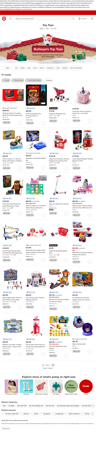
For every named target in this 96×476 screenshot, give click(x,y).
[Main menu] (10, 19)
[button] (31, 108)
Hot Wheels (6, 255)
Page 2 (50, 368)
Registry (8, 9)
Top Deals (44, 7)
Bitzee (74, 346)
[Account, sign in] (83, 19)
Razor (51, 206)
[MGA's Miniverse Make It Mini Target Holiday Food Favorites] (36, 251)
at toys (34, 414)
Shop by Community (55, 5)
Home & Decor (49, 1)
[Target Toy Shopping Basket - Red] (59, 252)
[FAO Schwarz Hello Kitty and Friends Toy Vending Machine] (36, 346)
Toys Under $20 (21, 405)
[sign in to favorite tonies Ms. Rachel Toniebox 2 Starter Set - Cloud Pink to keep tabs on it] (90, 121)
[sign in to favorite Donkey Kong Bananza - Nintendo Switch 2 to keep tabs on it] (43, 123)
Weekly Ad (63, 7)
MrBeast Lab (6, 348)
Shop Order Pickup (73, 7)
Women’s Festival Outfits (33, 7)
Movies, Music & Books (78, 3)
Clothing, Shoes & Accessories (35, 1)
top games (45, 414)
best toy (25, 414)
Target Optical (66, 5)
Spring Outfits (9, 7)
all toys (85, 414)
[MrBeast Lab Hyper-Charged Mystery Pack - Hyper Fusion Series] (13, 346)
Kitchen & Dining (59, 1)
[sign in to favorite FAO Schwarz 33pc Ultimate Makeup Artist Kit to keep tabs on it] (43, 307)
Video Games (66, 3)
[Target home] (4, 18)
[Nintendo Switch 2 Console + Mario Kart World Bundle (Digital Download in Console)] (13, 114)
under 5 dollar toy (72, 414)
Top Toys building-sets (36, 405)
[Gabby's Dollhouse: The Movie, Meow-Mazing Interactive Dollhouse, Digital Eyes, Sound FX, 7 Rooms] (36, 207)
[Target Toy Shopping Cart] (59, 114)
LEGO (4, 163)
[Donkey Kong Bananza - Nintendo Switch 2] (36, 115)
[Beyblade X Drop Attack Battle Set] (36, 159)
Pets (33, 5)
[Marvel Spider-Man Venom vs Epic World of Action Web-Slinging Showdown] (13, 299)
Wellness (31, 3)
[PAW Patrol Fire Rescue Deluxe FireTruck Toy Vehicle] (83, 254)
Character (50, 68)
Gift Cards (29, 5)
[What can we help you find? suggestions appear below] (45, 19)
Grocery (83, 1)
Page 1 (45, 368)
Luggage (37, 3)
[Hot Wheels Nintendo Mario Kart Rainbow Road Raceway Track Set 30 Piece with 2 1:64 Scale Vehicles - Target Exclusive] (13, 252)
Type (57, 68)
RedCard (13, 9)
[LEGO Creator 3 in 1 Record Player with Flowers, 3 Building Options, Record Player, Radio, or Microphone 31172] (13, 160)
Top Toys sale (50, 405)
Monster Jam (53, 303)
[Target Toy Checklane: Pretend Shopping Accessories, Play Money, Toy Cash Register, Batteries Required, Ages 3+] (59, 160)
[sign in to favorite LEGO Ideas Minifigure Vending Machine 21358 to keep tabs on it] (90, 168)
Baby (8, 3)
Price (35, 68)
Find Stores (28, 9)
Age (29, 68)
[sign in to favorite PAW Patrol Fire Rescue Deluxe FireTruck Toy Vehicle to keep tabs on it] (90, 262)
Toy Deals (11, 405)
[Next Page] (92, 405)
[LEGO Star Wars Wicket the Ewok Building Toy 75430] (13, 205)
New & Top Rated (76, 68)
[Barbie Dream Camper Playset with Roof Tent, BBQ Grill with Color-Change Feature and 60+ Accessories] (83, 207)
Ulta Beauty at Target (42, 5)
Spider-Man (6, 301)
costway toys (58, 414)
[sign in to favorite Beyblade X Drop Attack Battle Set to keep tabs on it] (43, 168)
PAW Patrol (75, 256)
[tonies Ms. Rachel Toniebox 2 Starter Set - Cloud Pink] (83, 112)
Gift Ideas (22, 5)
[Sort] (15, 68)
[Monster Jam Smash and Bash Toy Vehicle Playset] (59, 300)
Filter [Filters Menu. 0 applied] (6, 68)
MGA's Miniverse (31, 254)
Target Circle (20, 9)
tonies (74, 115)
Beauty (12, 3)
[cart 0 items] (92, 19)
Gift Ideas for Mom (19, 1)
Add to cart (6, 122)
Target (42, 28)
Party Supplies (14, 5)
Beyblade (28, 162)
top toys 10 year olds (10, 414)
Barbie (74, 209)
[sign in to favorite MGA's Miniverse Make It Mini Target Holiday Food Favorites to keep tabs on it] (43, 260)
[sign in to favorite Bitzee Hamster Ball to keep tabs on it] (90, 352)
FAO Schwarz (30, 301)
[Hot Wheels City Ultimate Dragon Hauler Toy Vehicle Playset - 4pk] (83, 299)
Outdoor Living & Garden (73, 1)
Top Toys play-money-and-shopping (68, 405)
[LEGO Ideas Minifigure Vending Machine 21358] (83, 160)
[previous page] (43, 365)
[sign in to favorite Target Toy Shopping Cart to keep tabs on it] (66, 121)
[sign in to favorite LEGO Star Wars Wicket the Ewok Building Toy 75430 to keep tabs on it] (20, 213)
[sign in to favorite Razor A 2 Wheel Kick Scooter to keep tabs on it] (66, 213)
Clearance (78, 5)
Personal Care (19, 3)
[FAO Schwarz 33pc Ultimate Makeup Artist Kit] (36, 299)
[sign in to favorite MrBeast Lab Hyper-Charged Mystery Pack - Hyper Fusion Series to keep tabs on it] (20, 354)
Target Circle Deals (54, 7)
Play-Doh (51, 350)
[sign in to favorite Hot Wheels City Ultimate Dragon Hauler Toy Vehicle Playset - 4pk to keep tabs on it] (90, 307)
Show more (6, 428)
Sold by (65, 68)
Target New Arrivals (6, 1)
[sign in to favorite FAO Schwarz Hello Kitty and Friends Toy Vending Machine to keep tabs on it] (43, 354)
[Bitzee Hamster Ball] (83, 344)
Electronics (58, 3)
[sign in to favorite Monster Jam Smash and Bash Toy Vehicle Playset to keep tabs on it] (66, 309)
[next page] (53, 365)
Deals (73, 5)
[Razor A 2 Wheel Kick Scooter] (59, 204)
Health (26, 3)
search (73, 19)
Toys (53, 3)
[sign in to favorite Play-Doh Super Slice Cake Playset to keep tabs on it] (66, 356)
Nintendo (5, 117)
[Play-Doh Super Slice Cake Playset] (59, 347)
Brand (42, 68)
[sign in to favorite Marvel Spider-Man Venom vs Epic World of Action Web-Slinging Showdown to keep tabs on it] (20, 307)
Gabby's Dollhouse (31, 209)
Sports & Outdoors (46, 3)
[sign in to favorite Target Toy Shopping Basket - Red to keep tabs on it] (66, 260)
